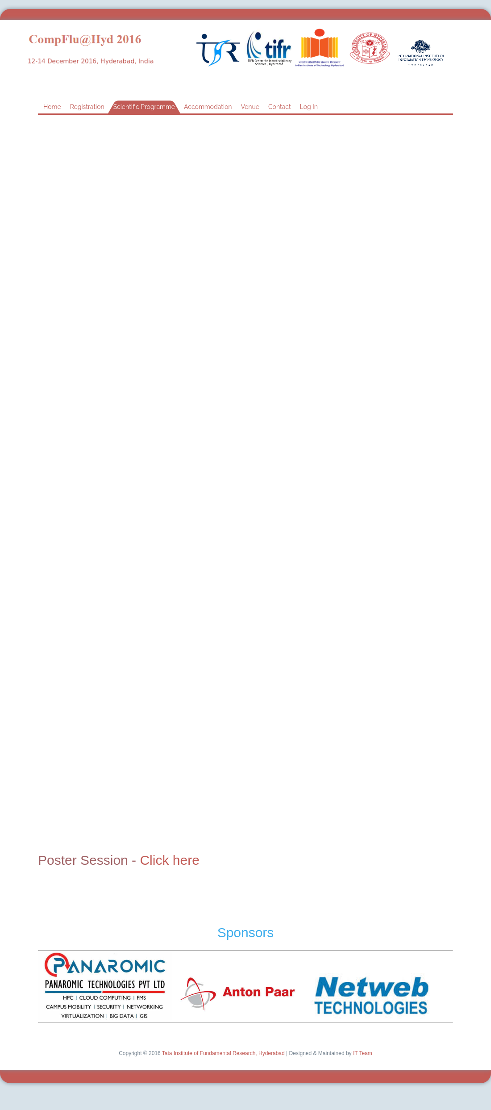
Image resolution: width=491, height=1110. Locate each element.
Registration (87, 106)
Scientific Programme (144, 106)
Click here (169, 860)
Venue (250, 106)
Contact (279, 106)
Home (52, 106)
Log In (309, 106)
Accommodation (208, 106)
